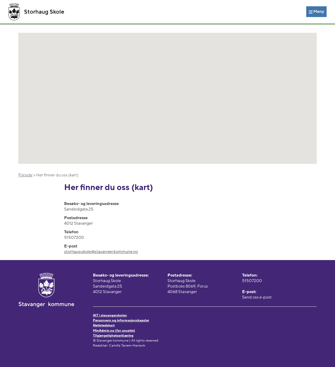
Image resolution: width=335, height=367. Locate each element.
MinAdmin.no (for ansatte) (114, 330)
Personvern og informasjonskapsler (121, 320)
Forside (25, 175)
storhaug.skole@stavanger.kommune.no (101, 251)
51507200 (252, 280)
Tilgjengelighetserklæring (113, 335)
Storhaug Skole (36, 11)
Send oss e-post (257, 297)
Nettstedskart (104, 325)
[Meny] (316, 11)
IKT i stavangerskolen (110, 315)
